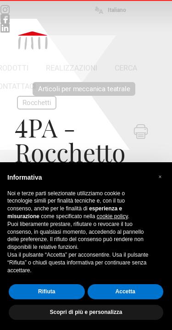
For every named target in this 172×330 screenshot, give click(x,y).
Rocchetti (36, 103)
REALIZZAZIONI (71, 68)
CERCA (126, 68)
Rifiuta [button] (46, 291)
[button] (160, 177)
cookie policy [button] (112, 216)
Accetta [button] (125, 291)
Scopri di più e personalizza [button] (86, 312)
